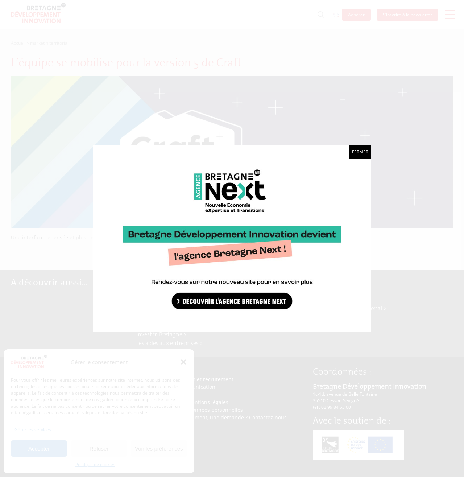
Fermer (360, 152)
